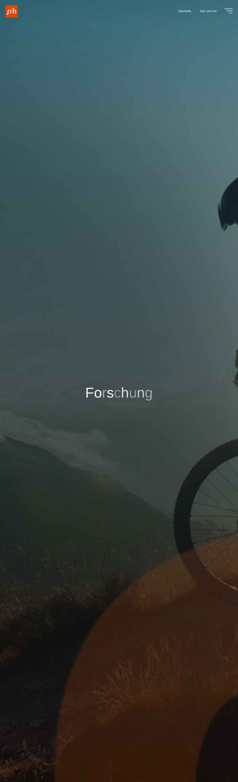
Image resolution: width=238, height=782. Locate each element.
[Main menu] (227, 11)
